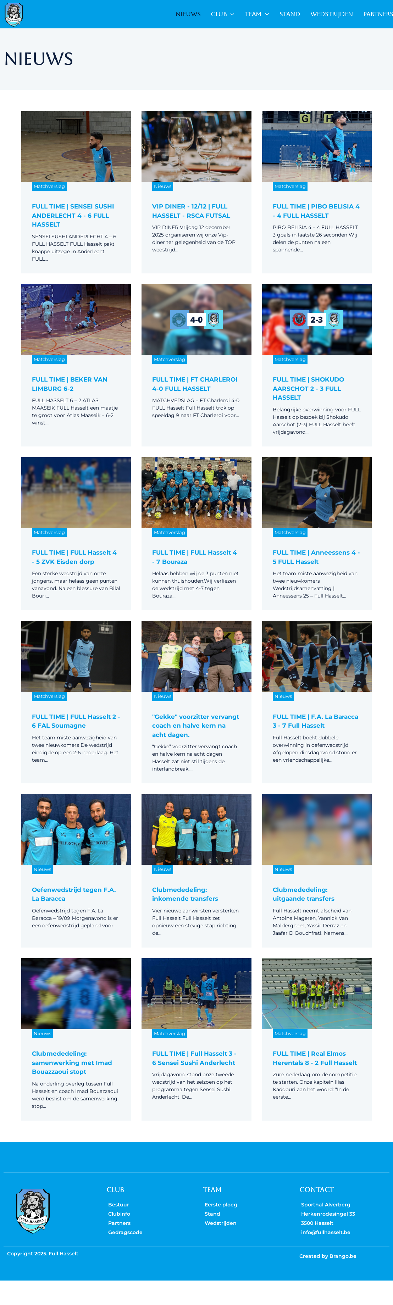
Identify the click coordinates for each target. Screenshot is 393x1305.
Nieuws (162, 186)
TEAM (257, 14)
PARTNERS (378, 14)
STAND (289, 14)
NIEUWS (188, 14)
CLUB (222, 14)
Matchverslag (49, 186)
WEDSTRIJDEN (331, 14)
